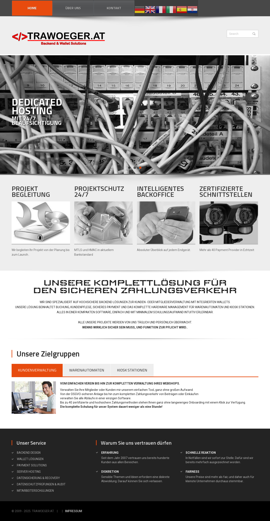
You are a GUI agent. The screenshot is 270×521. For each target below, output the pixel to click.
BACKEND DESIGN (28, 452)
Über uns (73, 8)
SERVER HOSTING (29, 471)
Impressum (73, 511)
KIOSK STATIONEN (132, 370)
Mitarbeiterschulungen (35, 490)
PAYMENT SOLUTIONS (32, 465)
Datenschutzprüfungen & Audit (41, 484)
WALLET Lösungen (30, 459)
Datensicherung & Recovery (38, 478)
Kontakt (114, 8)
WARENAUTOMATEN (86, 370)
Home (32, 8)
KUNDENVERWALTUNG (37, 370)
